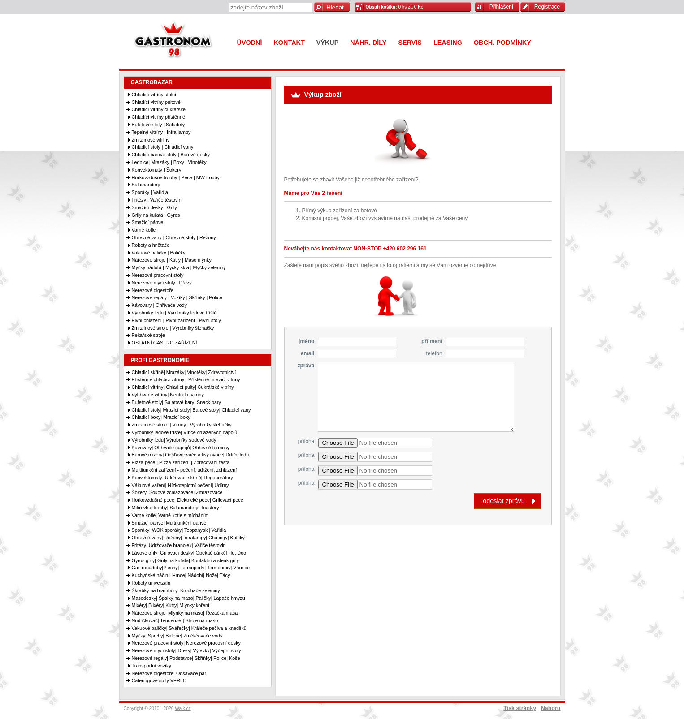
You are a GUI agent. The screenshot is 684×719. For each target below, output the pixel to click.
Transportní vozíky (151, 665)
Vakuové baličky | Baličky (159, 252)
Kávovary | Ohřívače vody (159, 305)
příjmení (431, 341)
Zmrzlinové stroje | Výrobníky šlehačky (173, 328)
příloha (306, 455)
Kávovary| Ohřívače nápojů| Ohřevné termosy (181, 447)
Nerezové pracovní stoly (158, 275)
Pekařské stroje (148, 335)
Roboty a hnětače (151, 245)
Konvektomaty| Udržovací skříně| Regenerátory (182, 477)
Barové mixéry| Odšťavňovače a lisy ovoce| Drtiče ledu (190, 454)
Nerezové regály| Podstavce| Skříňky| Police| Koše (186, 658)
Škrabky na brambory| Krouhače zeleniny (176, 590)
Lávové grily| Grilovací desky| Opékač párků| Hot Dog (189, 552)
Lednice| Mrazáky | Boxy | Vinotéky (169, 162)
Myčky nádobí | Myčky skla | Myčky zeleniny (179, 267)
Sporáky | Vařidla (150, 192)
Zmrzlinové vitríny (151, 139)
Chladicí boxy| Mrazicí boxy (161, 417)
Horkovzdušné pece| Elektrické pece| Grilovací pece (187, 500)
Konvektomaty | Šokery (157, 169)
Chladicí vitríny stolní (154, 94)
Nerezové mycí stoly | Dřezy (162, 282)
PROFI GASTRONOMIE (160, 360)
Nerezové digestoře (153, 290)
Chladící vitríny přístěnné (158, 117)
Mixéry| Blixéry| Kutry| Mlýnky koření (170, 605)
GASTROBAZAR (152, 82)
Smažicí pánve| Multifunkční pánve (169, 522)
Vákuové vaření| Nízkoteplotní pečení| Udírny (180, 485)
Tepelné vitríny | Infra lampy (161, 132)
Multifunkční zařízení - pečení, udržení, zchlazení (184, 470)
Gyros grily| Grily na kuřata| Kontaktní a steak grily (185, 560)
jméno (306, 341)
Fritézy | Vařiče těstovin (157, 199)
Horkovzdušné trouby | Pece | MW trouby (176, 177)
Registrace (547, 7)
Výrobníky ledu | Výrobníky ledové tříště (174, 312)
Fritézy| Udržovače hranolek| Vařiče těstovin (179, 545)
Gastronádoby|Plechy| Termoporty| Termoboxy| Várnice (191, 567)
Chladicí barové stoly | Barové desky (171, 154)
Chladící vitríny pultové (156, 102)
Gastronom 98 (175, 41)
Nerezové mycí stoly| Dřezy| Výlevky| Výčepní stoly (186, 650)
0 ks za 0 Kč (395, 6)
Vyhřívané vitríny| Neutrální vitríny (168, 394)
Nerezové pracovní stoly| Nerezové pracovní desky (186, 643)
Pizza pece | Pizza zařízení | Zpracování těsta (181, 462)
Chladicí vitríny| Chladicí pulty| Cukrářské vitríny (183, 387)
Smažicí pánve (148, 222)
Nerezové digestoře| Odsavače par (169, 673)
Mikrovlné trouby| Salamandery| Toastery (175, 507)
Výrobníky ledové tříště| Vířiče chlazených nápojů (185, 432)
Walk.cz (183, 708)
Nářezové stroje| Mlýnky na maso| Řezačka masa (185, 613)
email (308, 353)
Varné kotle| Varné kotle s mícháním (170, 515)
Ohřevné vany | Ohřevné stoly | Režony (174, 237)
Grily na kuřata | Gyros (156, 215)
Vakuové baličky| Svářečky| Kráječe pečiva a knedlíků (189, 628)
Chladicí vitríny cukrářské (159, 109)
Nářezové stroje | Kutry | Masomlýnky (172, 260)
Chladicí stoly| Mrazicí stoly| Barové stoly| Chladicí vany (191, 410)
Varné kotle (144, 229)
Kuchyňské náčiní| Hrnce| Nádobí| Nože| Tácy (181, 575)
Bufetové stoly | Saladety (158, 124)
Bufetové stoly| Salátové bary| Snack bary (176, 402)
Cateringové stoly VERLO (159, 680)
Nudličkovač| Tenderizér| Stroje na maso (175, 620)
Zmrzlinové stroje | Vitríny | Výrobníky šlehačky (182, 424)
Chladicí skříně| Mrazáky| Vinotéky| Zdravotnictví (184, 372)
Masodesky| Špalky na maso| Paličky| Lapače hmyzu (188, 598)
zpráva (305, 365)
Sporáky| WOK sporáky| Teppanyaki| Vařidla (179, 530)
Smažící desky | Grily (154, 207)
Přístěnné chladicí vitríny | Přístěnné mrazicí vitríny (186, 379)
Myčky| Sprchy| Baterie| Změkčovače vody (177, 635)
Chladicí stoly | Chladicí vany (163, 147)
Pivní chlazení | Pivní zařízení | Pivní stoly (176, 320)
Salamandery (146, 184)
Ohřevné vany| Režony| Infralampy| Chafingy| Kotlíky (188, 537)
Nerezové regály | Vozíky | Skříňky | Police (177, 297)
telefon (434, 353)
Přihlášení (501, 7)
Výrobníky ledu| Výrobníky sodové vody (174, 440)
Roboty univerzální (152, 583)
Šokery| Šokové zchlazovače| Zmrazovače (177, 492)
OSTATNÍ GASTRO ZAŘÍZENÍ (164, 342)
